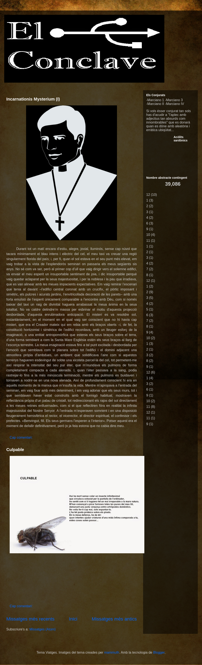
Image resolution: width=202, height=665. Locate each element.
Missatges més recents (30, 619)
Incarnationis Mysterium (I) (33, 99)
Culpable (15, 449)
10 (148, 234)
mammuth (111, 652)
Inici (73, 619)
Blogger (159, 652)
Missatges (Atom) (42, 629)
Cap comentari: (21, 437)
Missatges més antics (114, 619)
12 (148, 194)
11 (148, 240)
